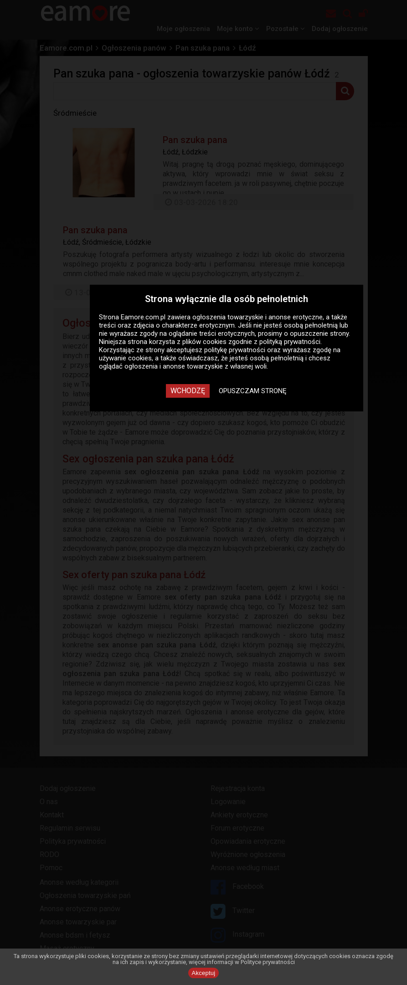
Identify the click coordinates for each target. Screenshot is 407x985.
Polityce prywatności (268, 962)
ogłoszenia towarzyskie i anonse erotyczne (257, 317)
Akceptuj (204, 973)
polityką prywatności (289, 342)
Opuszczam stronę (253, 391)
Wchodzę (187, 390)
